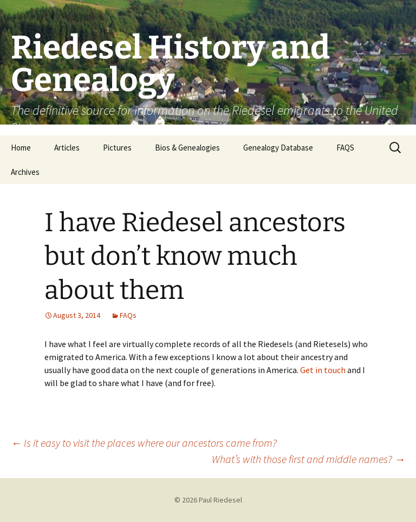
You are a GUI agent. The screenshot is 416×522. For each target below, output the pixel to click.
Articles (67, 147)
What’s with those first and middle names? (308, 459)
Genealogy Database (278, 147)
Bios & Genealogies (187, 147)
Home (21, 147)
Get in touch (323, 369)
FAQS (345, 147)
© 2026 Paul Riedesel (208, 500)
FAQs (128, 315)
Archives (25, 172)
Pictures (117, 147)
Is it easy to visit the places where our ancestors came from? (144, 442)
